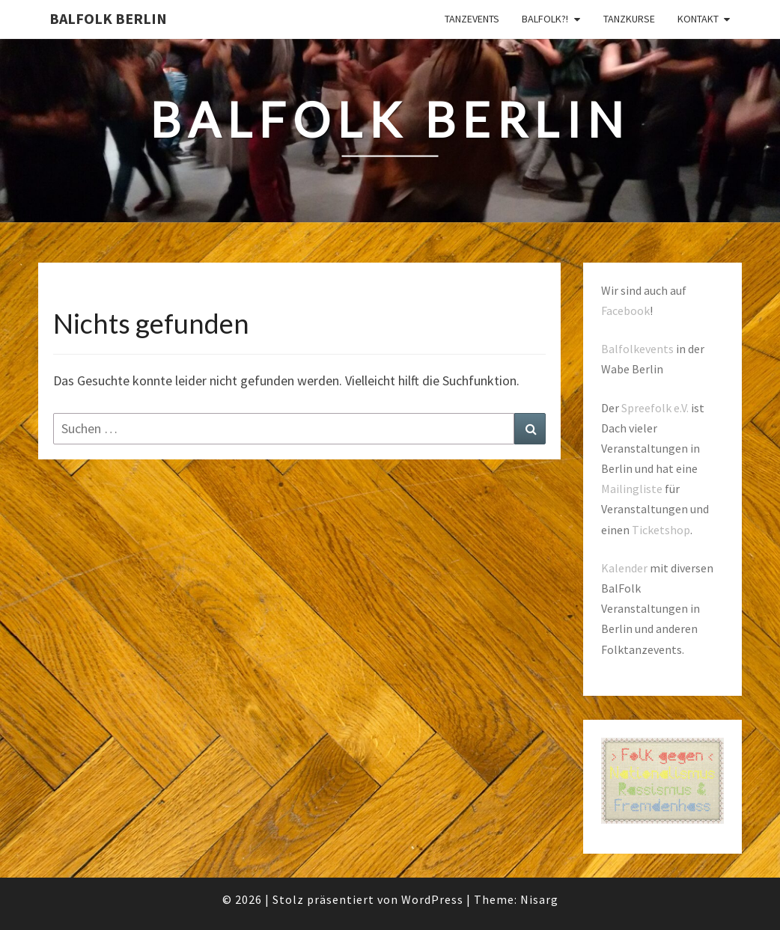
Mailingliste (631, 488)
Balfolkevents (637, 348)
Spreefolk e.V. (655, 407)
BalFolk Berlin (108, 18)
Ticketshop (661, 529)
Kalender (624, 567)
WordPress (432, 899)
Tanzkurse (629, 18)
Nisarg (539, 899)
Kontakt (698, 18)
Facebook (625, 310)
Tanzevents (472, 18)
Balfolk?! (545, 18)
